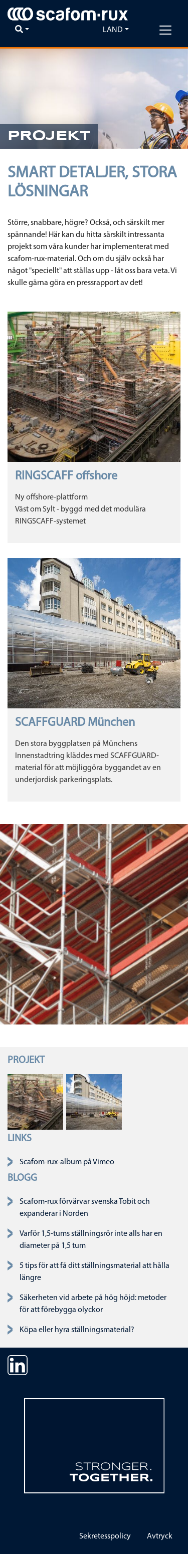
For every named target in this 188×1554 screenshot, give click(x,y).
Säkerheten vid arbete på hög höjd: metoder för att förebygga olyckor (93, 1304)
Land (113, 30)
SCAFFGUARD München (75, 723)
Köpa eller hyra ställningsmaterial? (77, 1330)
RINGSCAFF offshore (66, 476)
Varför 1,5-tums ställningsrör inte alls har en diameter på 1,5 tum (91, 1240)
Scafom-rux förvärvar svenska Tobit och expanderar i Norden (85, 1208)
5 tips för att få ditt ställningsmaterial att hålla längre (94, 1272)
